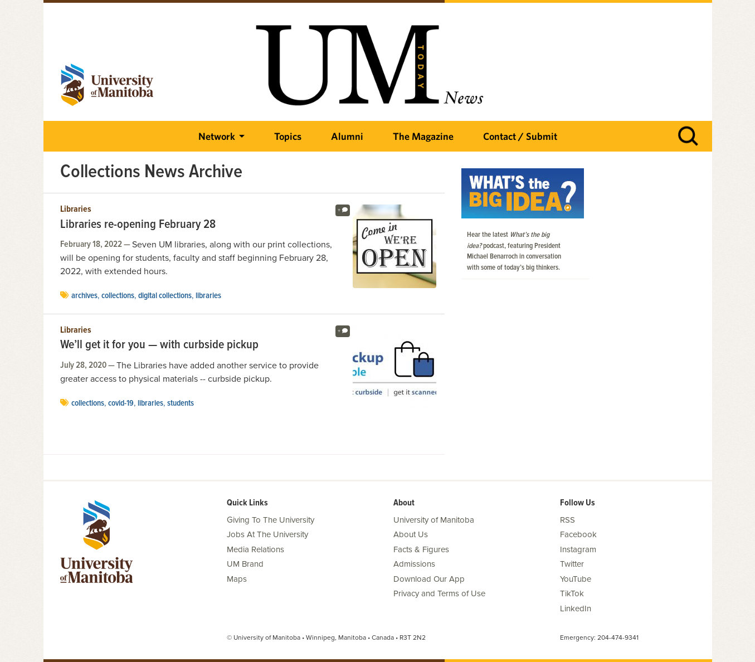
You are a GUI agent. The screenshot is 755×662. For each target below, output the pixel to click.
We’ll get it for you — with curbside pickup (159, 345)
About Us (410, 534)
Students (180, 403)
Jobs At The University (267, 534)
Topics (287, 136)
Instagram (578, 549)
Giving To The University (270, 520)
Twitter (572, 564)
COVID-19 (121, 403)
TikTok (572, 593)
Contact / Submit (520, 136)
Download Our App (429, 579)
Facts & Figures (421, 549)
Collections (117, 295)
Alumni (347, 136)
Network (216, 136)
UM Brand (245, 564)
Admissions (414, 564)
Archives (84, 295)
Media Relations (255, 549)
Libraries (75, 210)
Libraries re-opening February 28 (138, 225)
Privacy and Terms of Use (439, 593)
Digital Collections (165, 295)
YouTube (575, 579)
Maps (237, 579)
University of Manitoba (433, 520)
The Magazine (423, 136)
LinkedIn (575, 608)
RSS (567, 520)
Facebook (578, 534)
